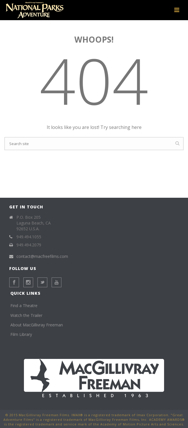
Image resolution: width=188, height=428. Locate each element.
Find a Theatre (23, 305)
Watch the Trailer (26, 315)
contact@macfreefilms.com (42, 256)
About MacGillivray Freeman (36, 325)
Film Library (21, 334)
